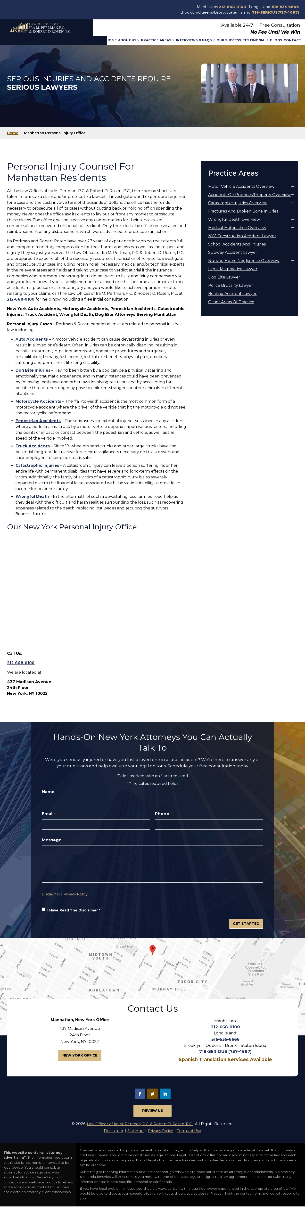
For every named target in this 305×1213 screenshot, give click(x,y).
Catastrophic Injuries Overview (237, 203)
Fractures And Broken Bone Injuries (243, 211)
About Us (127, 40)
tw (152, 1098)
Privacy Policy (76, 910)
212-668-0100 (232, 6)
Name (48, 791)
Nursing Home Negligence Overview (244, 260)
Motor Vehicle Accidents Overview (241, 186)
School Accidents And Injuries (237, 244)
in (165, 1098)
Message (51, 842)
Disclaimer (51, 910)
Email (49, 814)
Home (111, 40)
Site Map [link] (133, 1136)
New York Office (79, 1060)
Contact (292, 40)
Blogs (276, 40)
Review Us (153, 1116)
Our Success (228, 40)
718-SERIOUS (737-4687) (225, 1056)
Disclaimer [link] (110, 1136)
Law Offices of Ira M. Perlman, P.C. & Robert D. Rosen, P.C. (140, 1129)
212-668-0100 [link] (21, 299)
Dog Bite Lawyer (224, 277)
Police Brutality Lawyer (230, 285)
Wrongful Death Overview (234, 219)
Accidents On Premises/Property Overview (249, 194)
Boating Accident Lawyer (232, 293)
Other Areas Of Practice (231, 302)
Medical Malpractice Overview (237, 227)
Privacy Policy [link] (161, 1136)
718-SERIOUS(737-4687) (275, 12)
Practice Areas (156, 40)
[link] (32, 339)
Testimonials (256, 40)
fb (140, 1098)
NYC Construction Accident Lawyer (242, 236)
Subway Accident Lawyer (232, 252)
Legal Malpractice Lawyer (232, 269)
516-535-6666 (285, 6)
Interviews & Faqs (194, 40)
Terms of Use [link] (192, 1136)
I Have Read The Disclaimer (74, 926)
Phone (162, 814)
